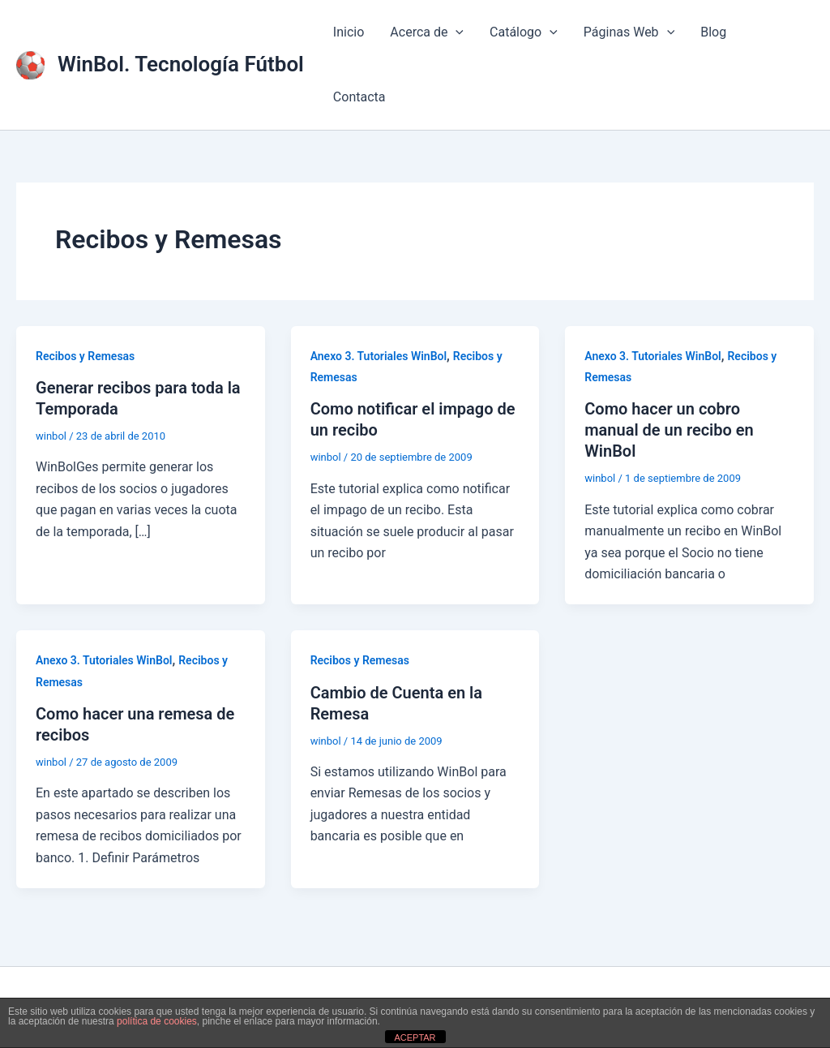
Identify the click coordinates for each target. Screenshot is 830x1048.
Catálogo (524, 32)
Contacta (359, 97)
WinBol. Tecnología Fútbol (181, 64)
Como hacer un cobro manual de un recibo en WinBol (669, 430)
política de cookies (157, 1021)
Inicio (348, 32)
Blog (713, 32)
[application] (455, 32)
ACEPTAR (414, 1037)
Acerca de (427, 32)
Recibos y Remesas (85, 356)
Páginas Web (629, 32)
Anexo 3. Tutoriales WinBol (378, 356)
